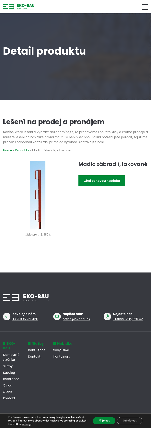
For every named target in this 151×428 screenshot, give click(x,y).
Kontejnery (61, 356)
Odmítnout (129, 420)
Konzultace (36, 350)
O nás (7, 385)
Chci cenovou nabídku (102, 181)
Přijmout (104, 420)
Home (7, 150)
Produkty (22, 150)
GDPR (7, 391)
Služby (8, 366)
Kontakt (9, 398)
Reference (11, 379)
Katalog (9, 372)
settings (26, 424)
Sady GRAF (61, 350)
